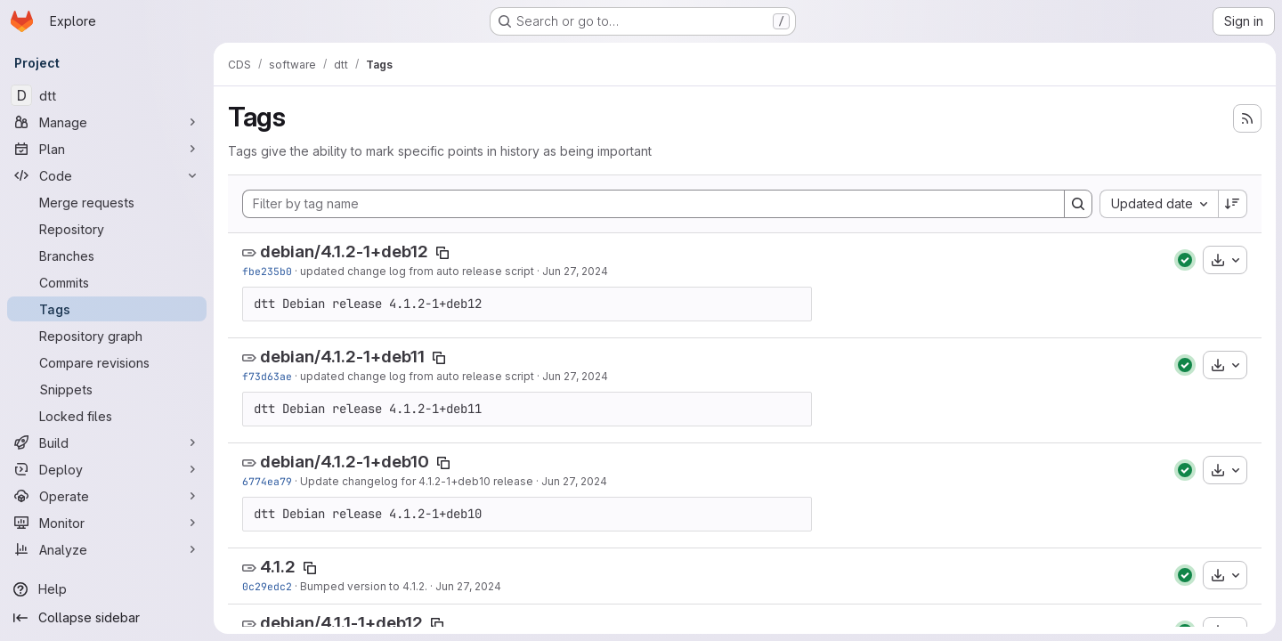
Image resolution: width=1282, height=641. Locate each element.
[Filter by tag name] (653, 204)
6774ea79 (267, 481)
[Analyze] (107, 549)
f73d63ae (267, 376)
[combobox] (1158, 204)
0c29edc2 (267, 586)
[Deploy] (107, 469)
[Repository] (107, 228)
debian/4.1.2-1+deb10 (344, 461)
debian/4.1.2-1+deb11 (342, 356)
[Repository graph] (107, 335)
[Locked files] (107, 415)
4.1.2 (278, 566)
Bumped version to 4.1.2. (363, 586)
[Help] (107, 589)
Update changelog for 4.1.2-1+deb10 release (416, 481)
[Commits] (107, 282)
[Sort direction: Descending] (1232, 204)
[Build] (107, 442)
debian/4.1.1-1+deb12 (341, 623)
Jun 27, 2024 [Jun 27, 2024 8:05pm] (575, 271)
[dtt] (107, 95)
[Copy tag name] (442, 253)
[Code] (107, 175)
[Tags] (107, 308)
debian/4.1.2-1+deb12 (344, 251)
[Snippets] (107, 389)
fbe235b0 (267, 271)
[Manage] (107, 122)
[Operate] (107, 495)
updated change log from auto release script (417, 271)
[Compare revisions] (107, 362)
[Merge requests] (107, 202)
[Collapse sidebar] (107, 617)
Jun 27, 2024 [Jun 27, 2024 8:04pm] (468, 586)
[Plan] (107, 148)
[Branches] (107, 255)
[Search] (1077, 204)
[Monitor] (107, 522)
